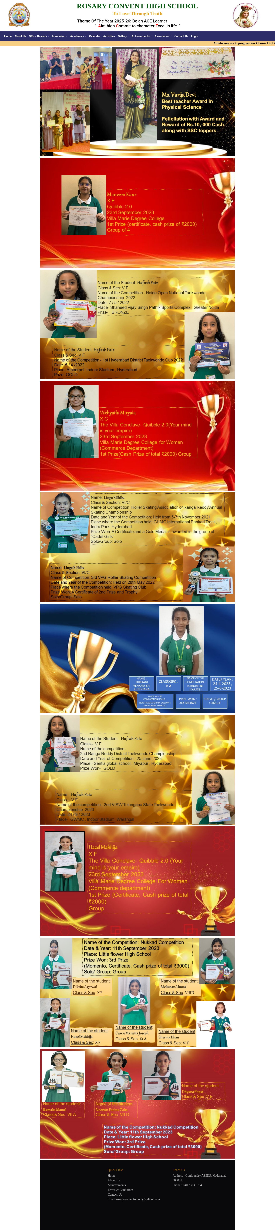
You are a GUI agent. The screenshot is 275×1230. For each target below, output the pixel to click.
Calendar (94, 36)
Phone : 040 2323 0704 (187, 1185)
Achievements (117, 1185)
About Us (20, 36)
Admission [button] (58, 36)
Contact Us (181, 36)
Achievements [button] (141, 36)
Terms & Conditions (120, 1190)
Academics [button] (77, 36)
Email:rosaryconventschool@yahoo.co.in (134, 1199)
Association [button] (162, 36)
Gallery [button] (122, 36)
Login (194, 36)
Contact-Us (115, 1194)
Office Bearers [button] (38, 36)
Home (8, 36)
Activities (109, 36)
